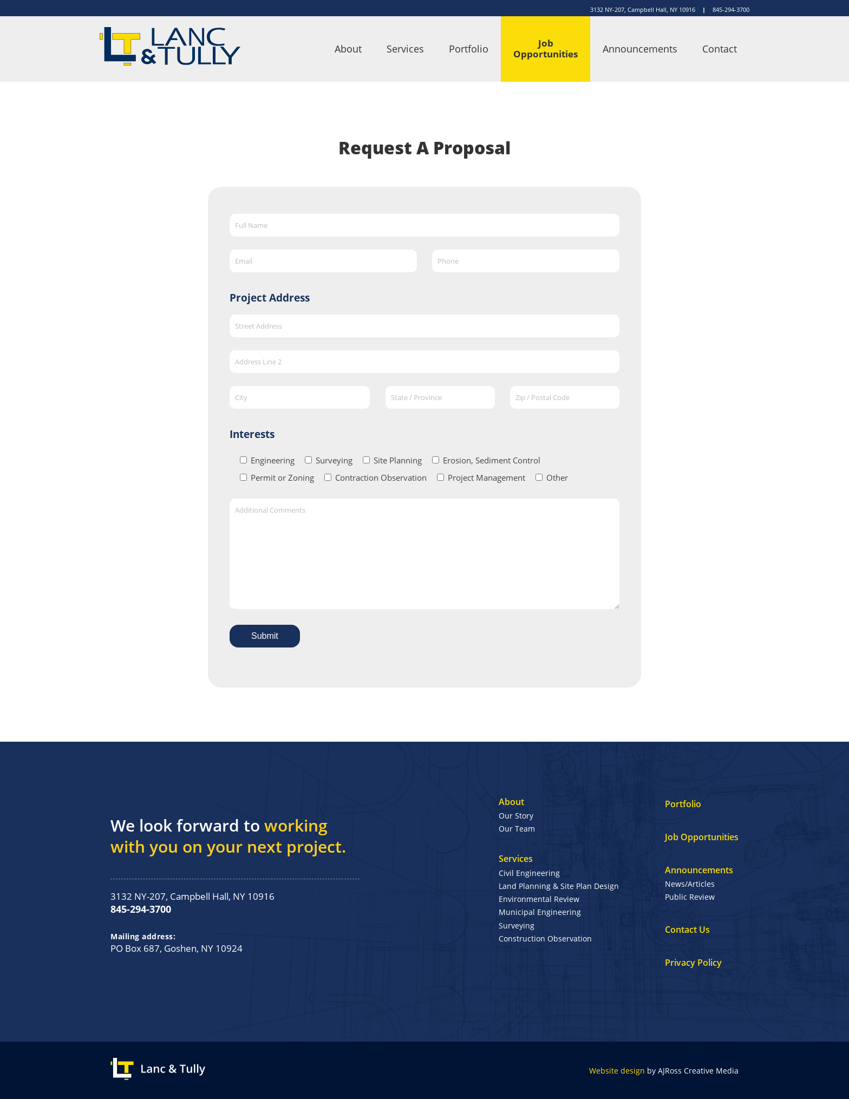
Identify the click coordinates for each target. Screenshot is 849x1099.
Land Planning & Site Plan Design (559, 886)
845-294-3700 (731, 9)
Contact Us (687, 930)
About (348, 48)
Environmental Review (539, 899)
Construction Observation (545, 938)
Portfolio (468, 48)
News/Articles (690, 884)
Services (405, 48)
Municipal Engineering (540, 912)
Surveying (516, 925)
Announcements (640, 48)
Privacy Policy (693, 963)
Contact (719, 48)
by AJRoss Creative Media (664, 1070)
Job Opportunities (545, 48)
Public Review (690, 897)
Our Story (516, 815)
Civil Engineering (529, 873)
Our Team (517, 828)
